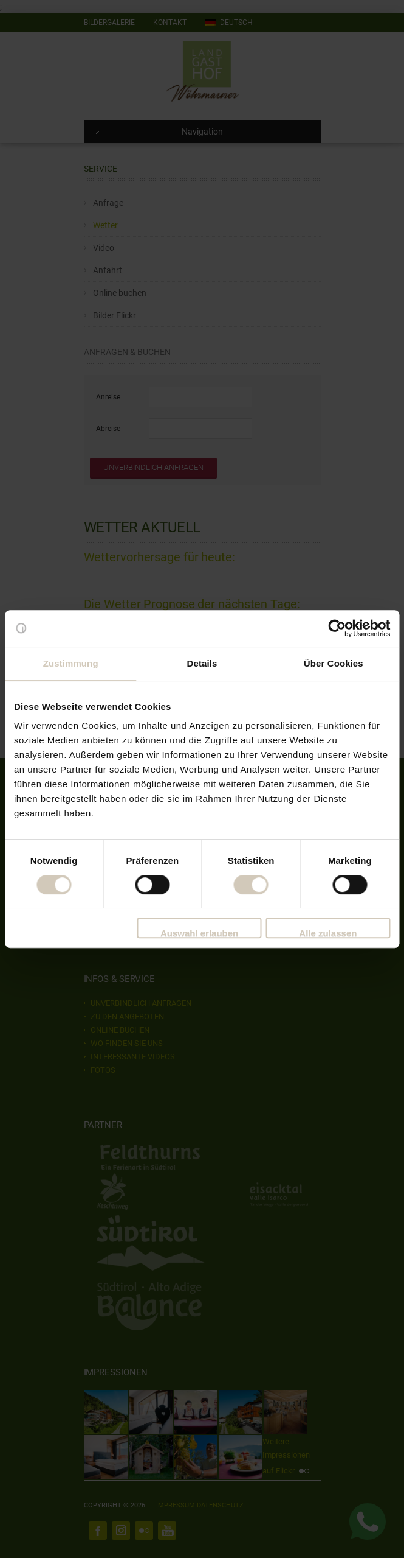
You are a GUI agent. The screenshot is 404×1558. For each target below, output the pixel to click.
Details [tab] (202, 663)
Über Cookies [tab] (333, 663)
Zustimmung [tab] (70, 663)
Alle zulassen (328, 933)
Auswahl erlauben (199, 933)
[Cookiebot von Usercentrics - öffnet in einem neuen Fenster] (337, 628)
